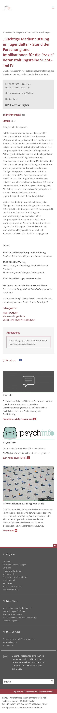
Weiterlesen (8, 530)
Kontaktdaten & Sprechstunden (18, 419)
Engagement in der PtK (12, 586)
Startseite (7, 32)
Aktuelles (6, 561)
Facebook (20, 360)
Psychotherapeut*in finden (14, 611)
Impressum (18, 691)
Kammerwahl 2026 (11, 589)
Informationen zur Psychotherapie (17, 608)
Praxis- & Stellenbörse (12, 571)
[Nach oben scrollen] (55, 545)
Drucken (10, 360)
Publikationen (8, 645)
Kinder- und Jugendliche (14, 316)
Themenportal (9, 580)
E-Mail (18, 668)
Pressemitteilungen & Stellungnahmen (19, 639)
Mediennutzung (10, 312)
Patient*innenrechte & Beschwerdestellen (20, 617)
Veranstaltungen (10, 642)
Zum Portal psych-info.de (15, 457)
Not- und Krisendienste (12, 614)
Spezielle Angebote (10, 620)
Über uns (7, 567)
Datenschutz (31, 691)
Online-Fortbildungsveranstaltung (18, 319)
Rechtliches (7, 583)
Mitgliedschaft (8, 574)
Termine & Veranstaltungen (38, 32)
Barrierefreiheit (46, 691)
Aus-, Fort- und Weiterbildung (15, 577)
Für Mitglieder (19, 32)
